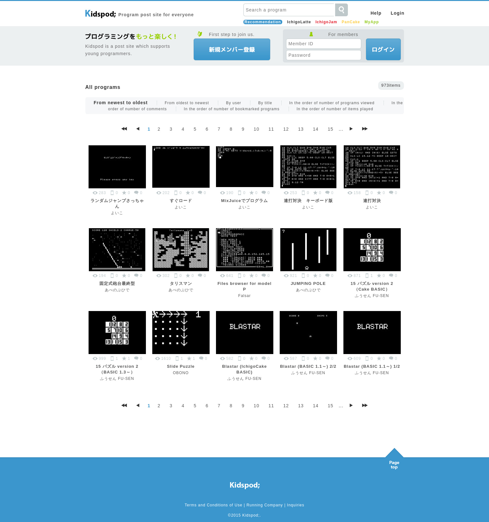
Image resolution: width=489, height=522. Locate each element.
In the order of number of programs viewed (332, 103)
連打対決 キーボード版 (308, 200)
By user (233, 103)
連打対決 (372, 200)
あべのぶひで (117, 290)
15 (331, 129)
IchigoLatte (299, 22)
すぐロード (181, 200)
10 (256, 129)
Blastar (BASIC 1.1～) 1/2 (372, 366)
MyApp (371, 22)
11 (271, 129)
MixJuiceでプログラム (244, 200)
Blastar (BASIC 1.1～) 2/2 (308, 366)
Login (397, 13)
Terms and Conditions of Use (213, 505)
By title (265, 103)
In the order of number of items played (335, 109)
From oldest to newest (187, 103)
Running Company (265, 505)
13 (301, 129)
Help (375, 13)
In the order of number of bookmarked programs (231, 109)
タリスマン (181, 283)
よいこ (117, 213)
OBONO (181, 373)
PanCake (351, 22)
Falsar (244, 296)
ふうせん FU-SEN (372, 296)
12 (286, 129)
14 (316, 129)
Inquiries (295, 505)
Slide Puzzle (181, 366)
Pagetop (394, 457)
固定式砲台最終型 (117, 283)
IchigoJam (326, 22)
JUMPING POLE (308, 283)
